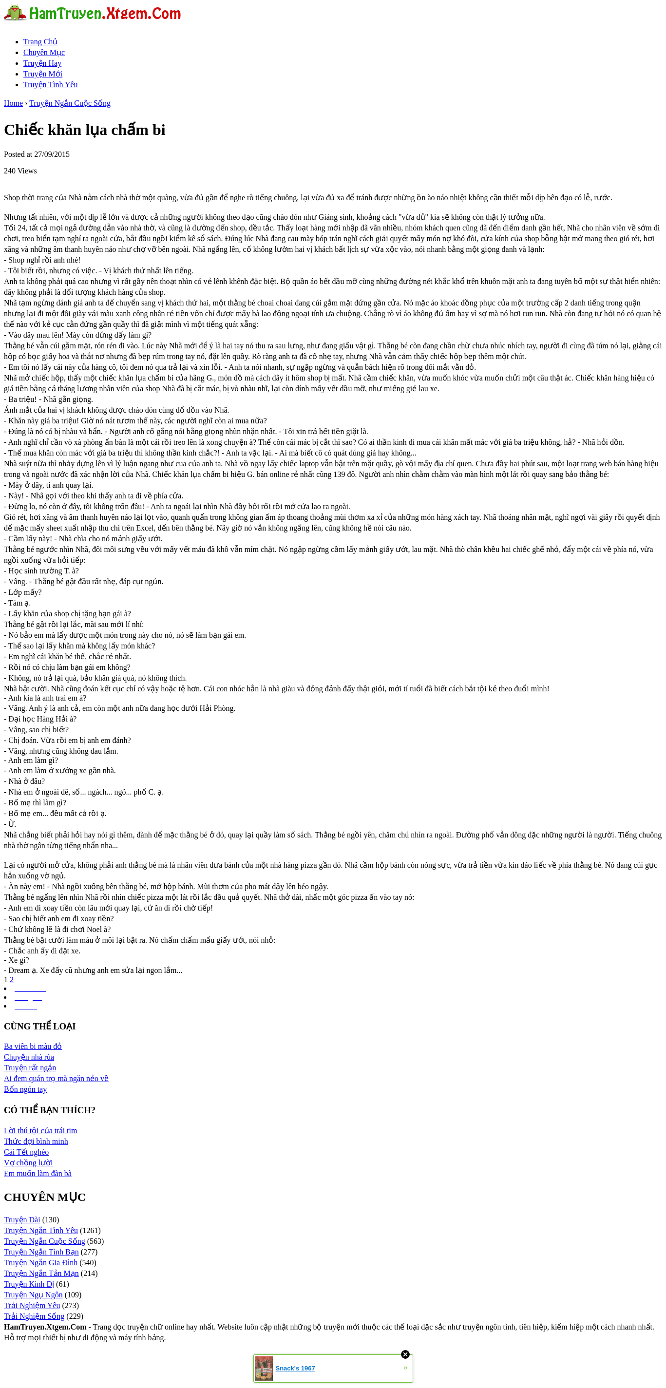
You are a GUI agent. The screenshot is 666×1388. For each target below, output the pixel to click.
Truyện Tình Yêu (50, 84)
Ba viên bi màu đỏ (33, 1046)
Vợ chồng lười (28, 1163)
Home (13, 103)
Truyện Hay (42, 63)
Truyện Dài (22, 1220)
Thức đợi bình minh (36, 1141)
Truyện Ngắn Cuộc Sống (70, 103)
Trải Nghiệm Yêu (32, 1305)
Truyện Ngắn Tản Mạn (41, 1273)
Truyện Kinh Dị (29, 1284)
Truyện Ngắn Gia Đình (40, 1262)
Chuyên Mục (44, 52)
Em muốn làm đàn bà (38, 1173)
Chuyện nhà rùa (29, 1057)
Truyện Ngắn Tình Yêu (41, 1230)
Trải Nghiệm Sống (34, 1316)
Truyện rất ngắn (30, 1068)
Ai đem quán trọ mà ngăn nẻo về (56, 1078)
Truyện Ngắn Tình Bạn (41, 1252)
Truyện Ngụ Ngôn (33, 1295)
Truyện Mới (42, 74)
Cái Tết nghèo (26, 1152)
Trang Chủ (40, 42)
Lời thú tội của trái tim (40, 1130)
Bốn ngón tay (25, 1089)
